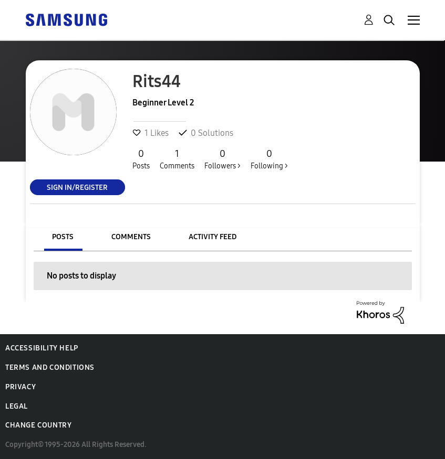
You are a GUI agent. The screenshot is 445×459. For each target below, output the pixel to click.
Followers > (222, 158)
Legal (16, 406)
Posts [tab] (63, 236)
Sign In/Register (77, 187)
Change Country (38, 425)
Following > (269, 158)
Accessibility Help (41, 348)
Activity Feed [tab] (212, 236)
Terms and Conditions (50, 367)
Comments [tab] (131, 236)
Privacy (20, 386)
